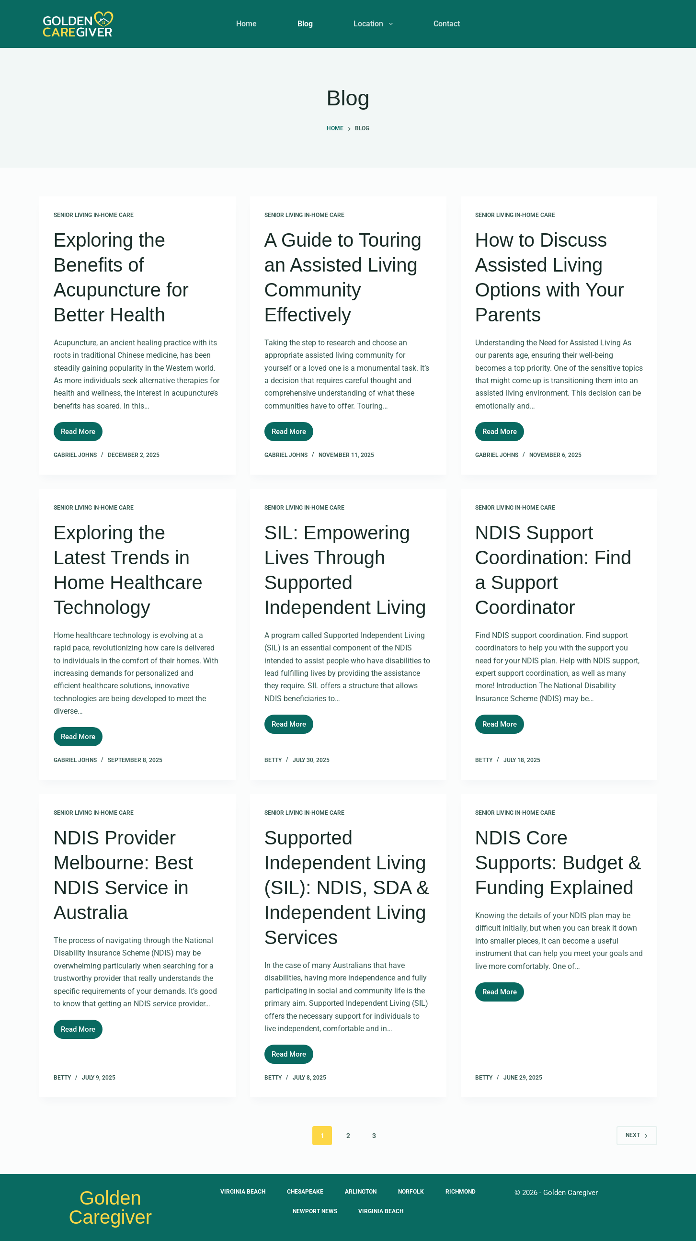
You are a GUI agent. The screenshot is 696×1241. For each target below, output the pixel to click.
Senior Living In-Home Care (94, 215)
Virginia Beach (238, 1191)
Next (637, 1135)
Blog (305, 23)
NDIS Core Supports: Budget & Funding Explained (558, 862)
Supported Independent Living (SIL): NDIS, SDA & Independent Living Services (347, 887)
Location (375, 24)
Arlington (361, 1191)
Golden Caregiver (110, 1207)
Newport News (313, 1211)
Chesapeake (303, 1191)
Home (246, 23)
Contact (447, 23)
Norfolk (413, 1191)
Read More (82, 429)
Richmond (465, 1191)
